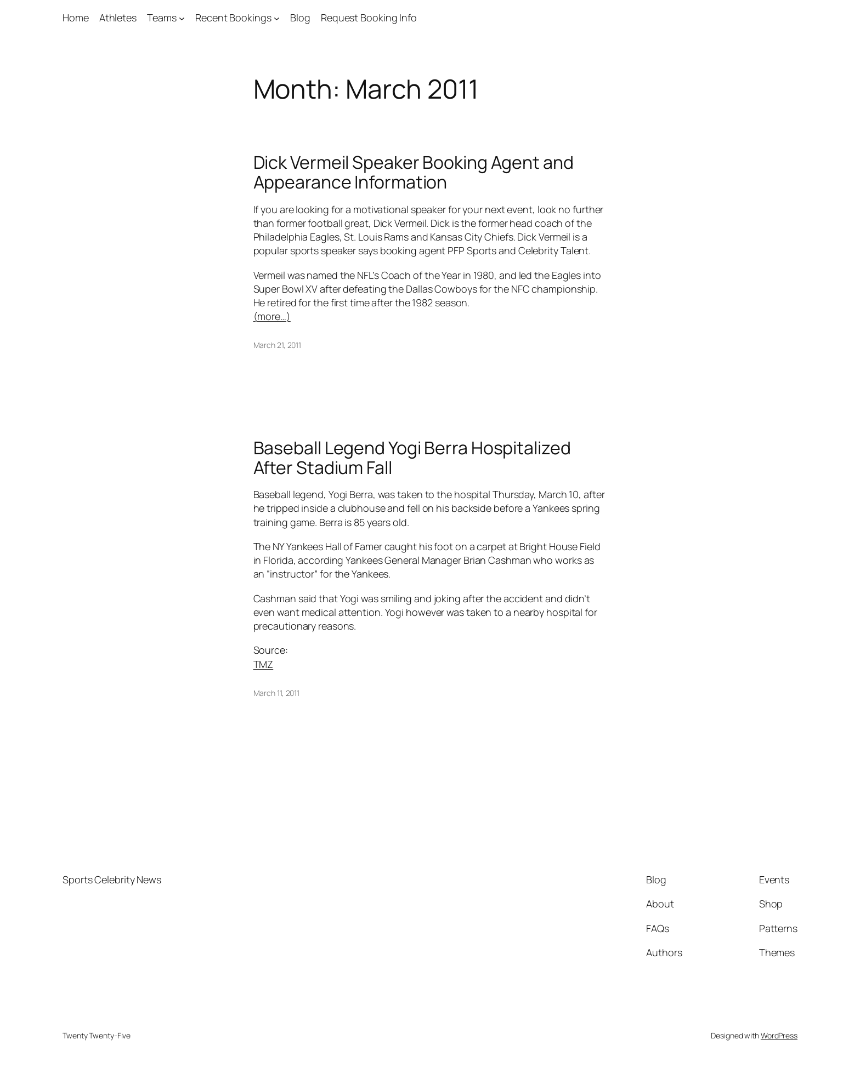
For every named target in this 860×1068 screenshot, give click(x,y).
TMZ (263, 664)
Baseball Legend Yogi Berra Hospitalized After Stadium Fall (412, 457)
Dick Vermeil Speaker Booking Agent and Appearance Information (413, 172)
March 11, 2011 (276, 693)
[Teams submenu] (182, 18)
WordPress (779, 1035)
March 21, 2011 (277, 345)
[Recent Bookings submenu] (277, 18)
